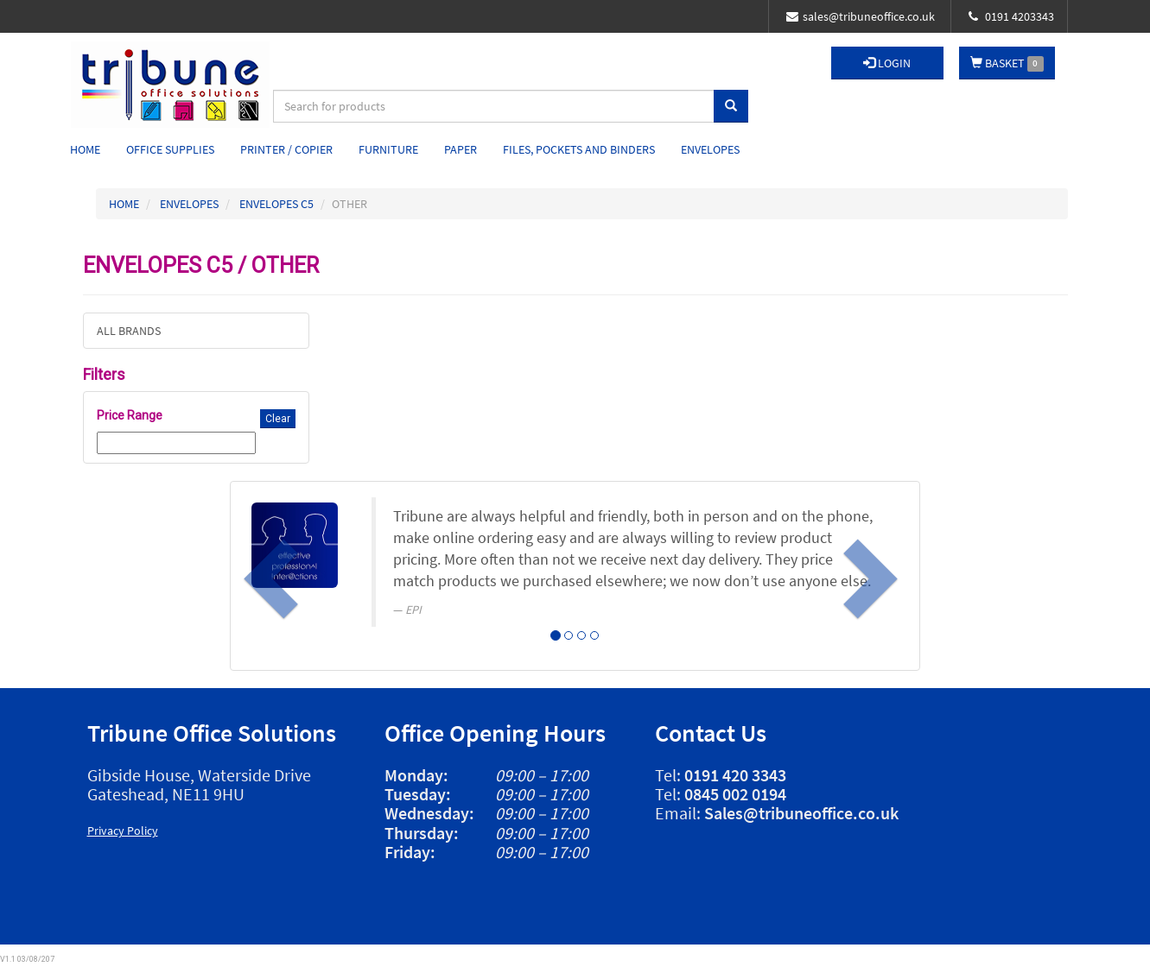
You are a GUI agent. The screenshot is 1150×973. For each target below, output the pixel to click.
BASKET (1007, 63)
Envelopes (710, 149)
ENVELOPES (189, 204)
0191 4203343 (1011, 16)
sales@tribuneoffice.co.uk (860, 16)
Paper (460, 149)
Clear (277, 419)
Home (85, 149)
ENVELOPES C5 (276, 204)
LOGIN (887, 63)
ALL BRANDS (129, 330)
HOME (124, 204)
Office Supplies (170, 149)
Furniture (388, 149)
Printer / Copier (286, 149)
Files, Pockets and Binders (579, 149)
